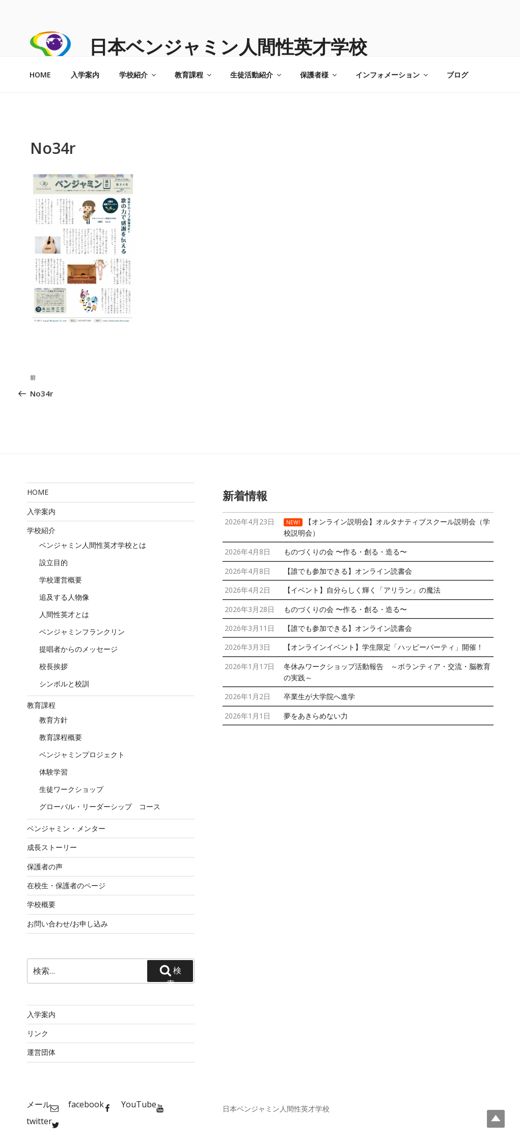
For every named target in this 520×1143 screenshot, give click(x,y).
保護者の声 (45, 866)
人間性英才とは (64, 614)
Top (496, 1119)
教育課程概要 (60, 737)
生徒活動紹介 (256, 74)
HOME (40, 74)
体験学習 (53, 772)
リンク (37, 1033)
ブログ (457, 74)
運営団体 (41, 1052)
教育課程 (194, 74)
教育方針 (53, 720)
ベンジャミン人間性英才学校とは (92, 545)
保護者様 (319, 74)
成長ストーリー (52, 847)
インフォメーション (392, 74)
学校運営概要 (60, 579)
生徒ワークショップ (71, 789)
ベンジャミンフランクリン (82, 631)
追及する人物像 (64, 597)
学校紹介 (138, 74)
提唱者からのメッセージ (78, 649)
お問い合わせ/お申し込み (67, 923)
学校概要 (41, 904)
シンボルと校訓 (64, 683)
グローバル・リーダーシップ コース (99, 806)
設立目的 (53, 562)
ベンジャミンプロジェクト (82, 754)
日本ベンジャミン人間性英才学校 (228, 46)
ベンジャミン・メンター (66, 828)
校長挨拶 (53, 666)
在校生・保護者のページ (66, 885)
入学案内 (85, 74)
